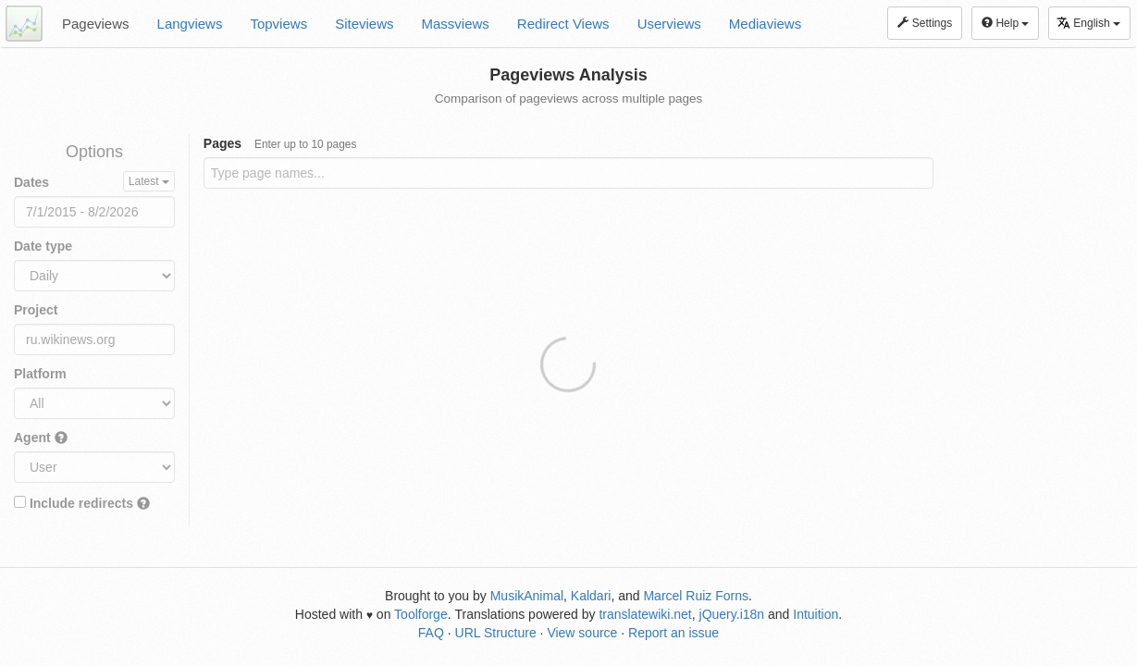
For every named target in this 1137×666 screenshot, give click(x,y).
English (1088, 23)
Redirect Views (563, 23)
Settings (924, 23)
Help (1005, 23)
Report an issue (673, 632)
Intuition (815, 614)
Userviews (669, 23)
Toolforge (421, 614)
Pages (280, 143)
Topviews (278, 23)
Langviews (190, 23)
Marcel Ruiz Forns (695, 595)
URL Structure (496, 632)
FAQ (431, 632)
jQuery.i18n (732, 614)
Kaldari (591, 595)
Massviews (455, 23)
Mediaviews (765, 23)
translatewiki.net (645, 614)
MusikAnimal (526, 595)
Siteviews (364, 23)
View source (582, 632)
